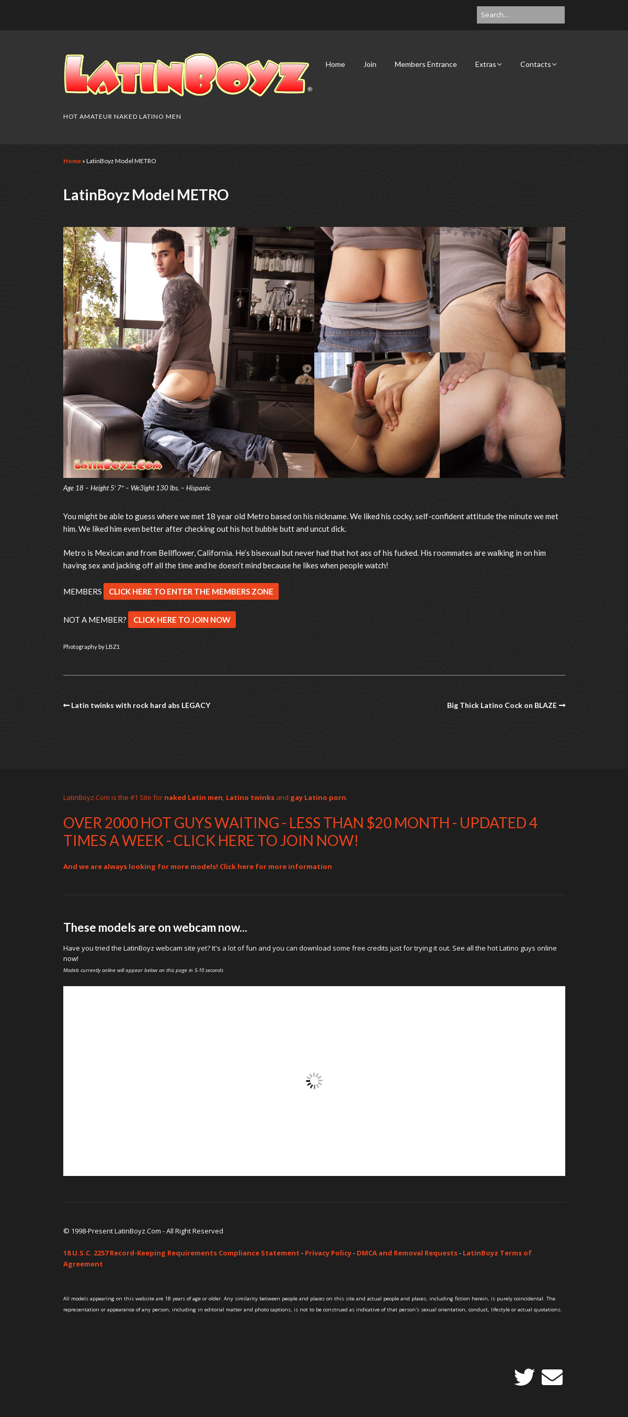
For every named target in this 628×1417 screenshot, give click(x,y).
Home (335, 64)
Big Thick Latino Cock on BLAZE (502, 705)
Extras (485, 64)
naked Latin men (193, 797)
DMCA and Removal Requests (407, 1253)
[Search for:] (520, 15)
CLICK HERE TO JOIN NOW (182, 619)
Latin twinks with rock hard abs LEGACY (140, 705)
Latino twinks (250, 797)
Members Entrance (426, 64)
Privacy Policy (328, 1253)
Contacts (535, 64)
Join (369, 64)
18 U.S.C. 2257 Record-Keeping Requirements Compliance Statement (181, 1253)
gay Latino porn (318, 797)
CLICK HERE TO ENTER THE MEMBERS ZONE (191, 591)
